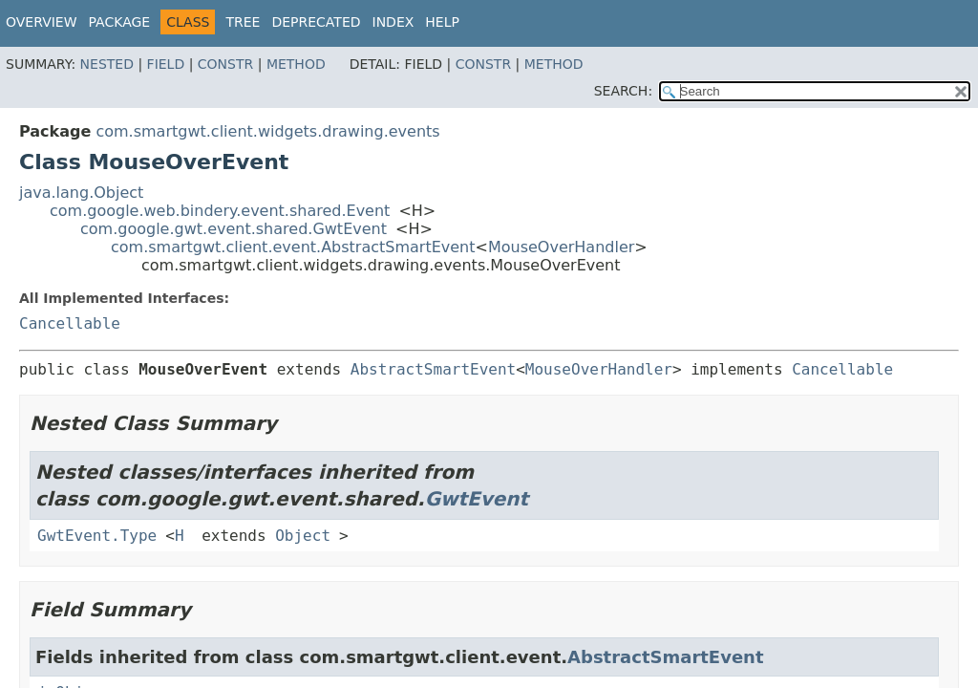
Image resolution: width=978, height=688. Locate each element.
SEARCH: (623, 90)
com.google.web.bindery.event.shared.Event (220, 211)
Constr (225, 64)
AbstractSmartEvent (433, 369)
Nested (107, 64)
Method (296, 64)
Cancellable (69, 323)
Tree (242, 22)
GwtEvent (477, 498)
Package (120, 22)
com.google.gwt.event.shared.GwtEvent (233, 229)
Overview (41, 22)
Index (393, 22)
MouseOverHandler (561, 247)
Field (166, 64)
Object (302, 536)
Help (442, 22)
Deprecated (315, 22)
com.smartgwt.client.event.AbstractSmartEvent (293, 247)
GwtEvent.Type (97, 536)
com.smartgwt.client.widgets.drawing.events (267, 131)
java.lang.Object (81, 192)
